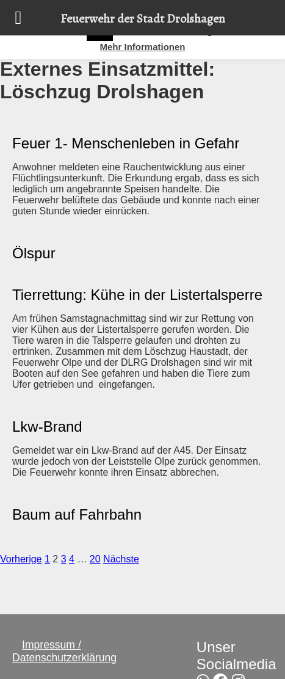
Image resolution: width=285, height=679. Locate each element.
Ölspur (34, 253)
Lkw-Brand (47, 426)
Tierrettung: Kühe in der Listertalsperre (137, 294)
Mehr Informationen (142, 47)
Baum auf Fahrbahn (77, 514)
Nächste (121, 559)
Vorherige (21, 559)
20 (95, 559)
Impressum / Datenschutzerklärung (64, 651)
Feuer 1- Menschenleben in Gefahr (125, 143)
